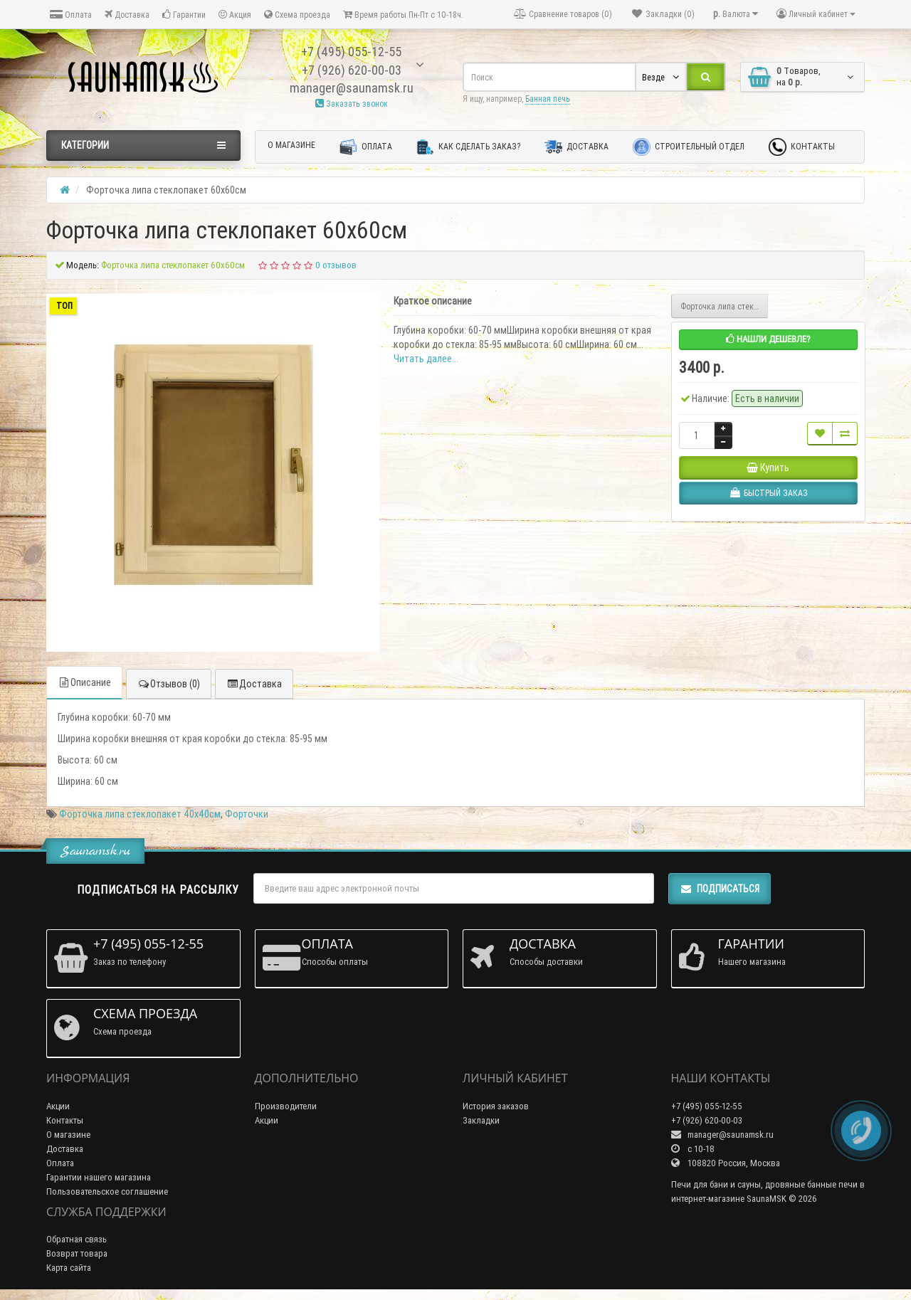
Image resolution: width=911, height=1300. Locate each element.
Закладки (481, 1120)
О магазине (291, 144)
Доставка (127, 14)
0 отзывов (336, 265)
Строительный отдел (688, 147)
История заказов (496, 1106)
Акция (234, 14)
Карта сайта (68, 1268)
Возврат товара (76, 1253)
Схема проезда (297, 14)
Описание (84, 682)
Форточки (246, 814)
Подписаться (719, 888)
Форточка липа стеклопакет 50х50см (724, 306)
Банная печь (547, 98)
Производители (286, 1106)
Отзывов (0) (168, 683)
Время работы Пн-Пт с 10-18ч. (403, 14)
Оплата (71, 14)
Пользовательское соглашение (107, 1191)
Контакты (802, 147)
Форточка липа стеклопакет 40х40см (140, 814)
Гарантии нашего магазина (98, 1177)
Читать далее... (426, 358)
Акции (58, 1106)
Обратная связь (76, 1239)
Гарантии (184, 14)
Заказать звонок (351, 103)
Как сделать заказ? (468, 147)
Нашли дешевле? (768, 339)
